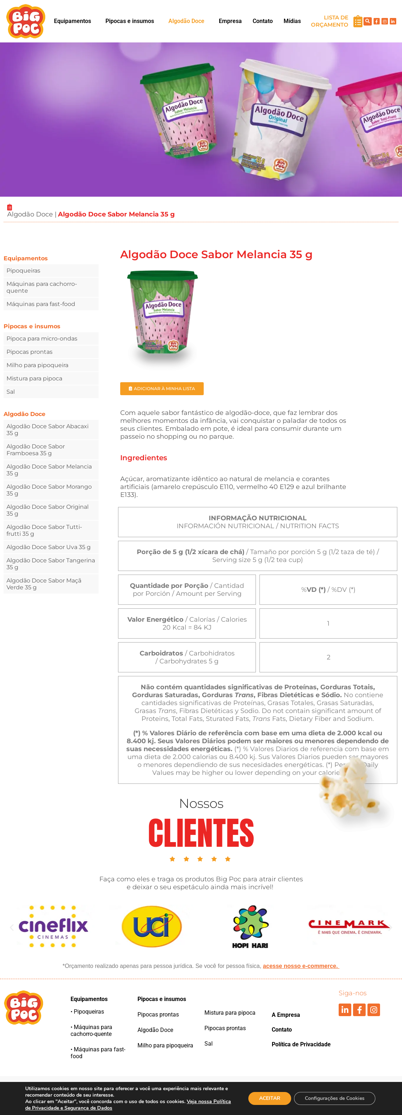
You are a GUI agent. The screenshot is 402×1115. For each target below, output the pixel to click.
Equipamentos (72, 21)
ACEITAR (269, 1098)
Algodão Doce (186, 21)
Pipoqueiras (23, 270)
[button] (74, 21)
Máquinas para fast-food (40, 304)
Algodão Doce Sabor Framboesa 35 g (35, 450)
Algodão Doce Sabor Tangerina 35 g (50, 564)
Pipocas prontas (29, 351)
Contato (263, 21)
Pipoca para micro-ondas (41, 338)
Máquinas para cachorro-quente (41, 287)
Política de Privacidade (301, 1044)
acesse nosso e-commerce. (301, 966)
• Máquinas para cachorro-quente (91, 1030)
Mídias (292, 21)
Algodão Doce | (32, 214)
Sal (10, 391)
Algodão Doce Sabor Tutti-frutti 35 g (44, 530)
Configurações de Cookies (335, 1098)
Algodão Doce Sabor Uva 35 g (48, 547)
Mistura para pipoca (34, 378)
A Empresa (286, 1014)
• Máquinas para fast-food (98, 1053)
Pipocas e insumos (129, 21)
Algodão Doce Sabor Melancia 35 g (49, 470)
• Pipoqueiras (87, 1011)
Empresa (230, 21)
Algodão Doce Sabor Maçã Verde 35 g (43, 584)
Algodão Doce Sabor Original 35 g (47, 510)
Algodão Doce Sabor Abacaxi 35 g (47, 430)
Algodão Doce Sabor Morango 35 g (49, 490)
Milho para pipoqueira (37, 365)
